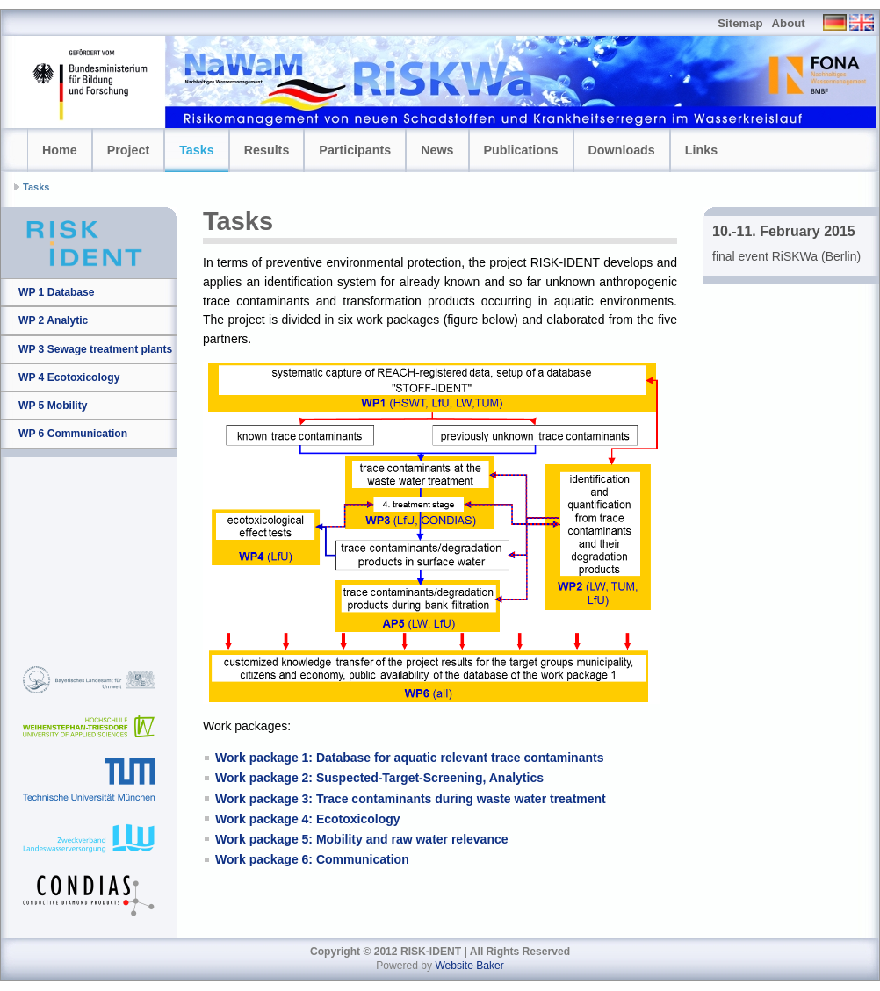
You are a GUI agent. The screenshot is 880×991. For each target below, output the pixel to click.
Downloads (621, 150)
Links (701, 150)
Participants (355, 150)
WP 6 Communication (72, 433)
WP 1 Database (56, 292)
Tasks (196, 150)
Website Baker (469, 965)
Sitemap (740, 23)
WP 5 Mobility (52, 405)
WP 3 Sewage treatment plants (95, 349)
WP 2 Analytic (53, 320)
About (788, 23)
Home (59, 150)
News (437, 150)
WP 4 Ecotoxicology (68, 377)
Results (267, 150)
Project (128, 150)
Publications (521, 150)
